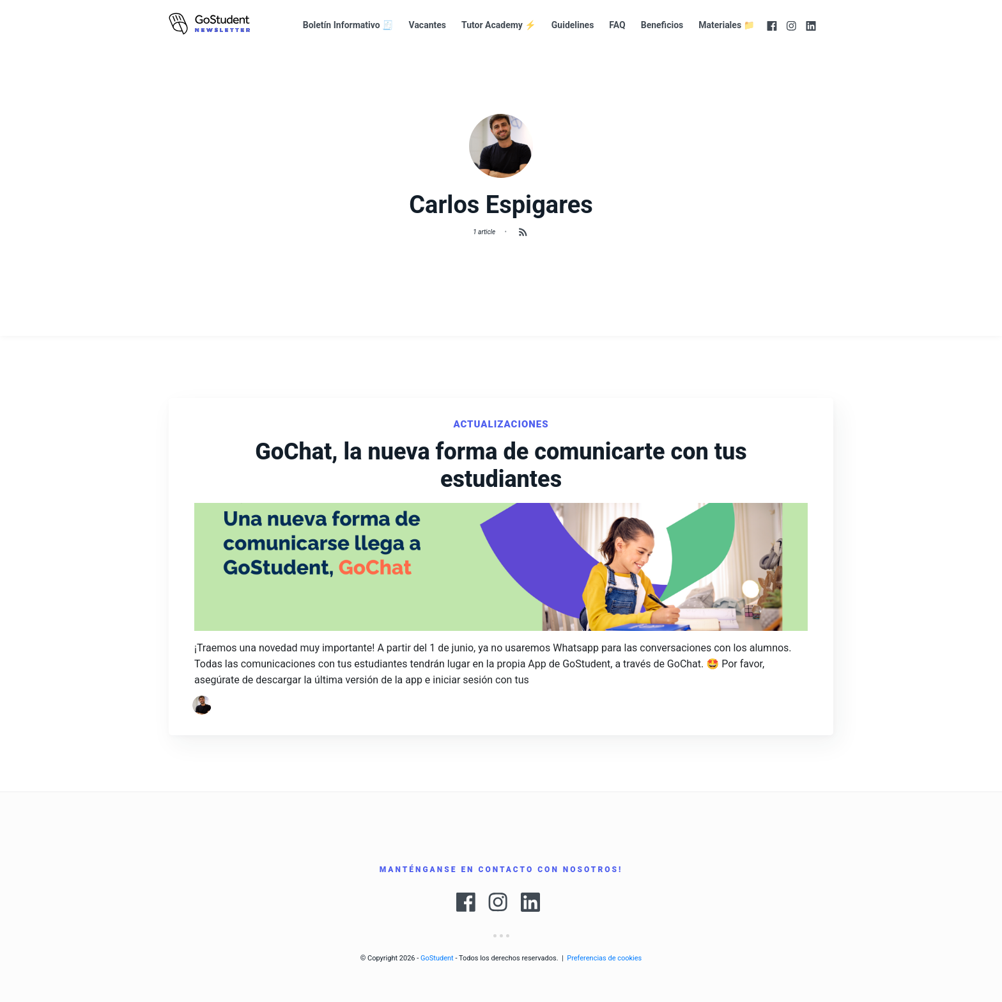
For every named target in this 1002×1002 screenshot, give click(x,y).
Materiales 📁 (726, 25)
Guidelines (572, 25)
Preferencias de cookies (604, 958)
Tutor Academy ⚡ (498, 25)
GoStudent (437, 958)
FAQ (617, 25)
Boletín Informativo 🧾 (348, 25)
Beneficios (662, 25)
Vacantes (427, 25)
